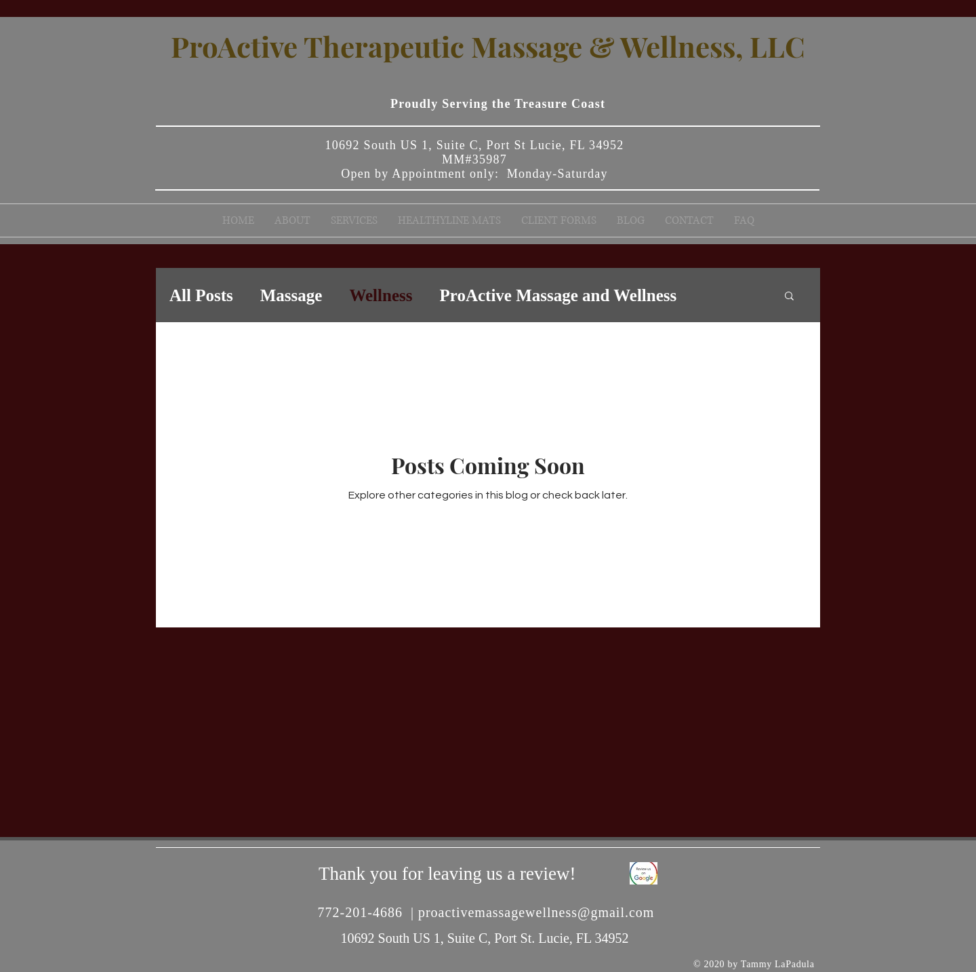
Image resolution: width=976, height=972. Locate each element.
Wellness (380, 295)
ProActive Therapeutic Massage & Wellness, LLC (488, 46)
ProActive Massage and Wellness (557, 295)
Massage (291, 295)
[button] (789, 297)
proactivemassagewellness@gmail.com (536, 912)
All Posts (201, 295)
